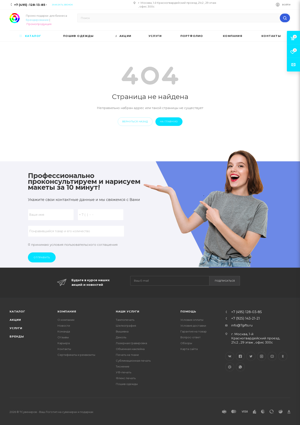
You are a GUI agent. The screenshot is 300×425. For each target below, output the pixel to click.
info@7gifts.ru (241, 325)
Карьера (64, 343)
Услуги (16, 328)
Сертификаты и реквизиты (76, 354)
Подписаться (225, 280)
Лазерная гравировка (131, 343)
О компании (66, 319)
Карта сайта (189, 349)
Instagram (261, 356)
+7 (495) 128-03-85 (246, 312)
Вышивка (122, 331)
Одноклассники (282, 356)
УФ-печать (123, 372)
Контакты (64, 349)
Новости (64, 325)
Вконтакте (229, 356)
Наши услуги (127, 311)
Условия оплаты (191, 319)
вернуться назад (135, 121)
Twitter (250, 356)
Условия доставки (193, 325)
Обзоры (186, 343)
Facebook (240, 356)
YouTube (272, 356)
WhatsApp (240, 366)
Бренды (17, 336)
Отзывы (63, 337)
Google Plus (229, 366)
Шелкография (126, 325)
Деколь (121, 337)
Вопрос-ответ (190, 337)
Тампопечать (125, 319)
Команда (64, 331)
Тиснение (122, 366)
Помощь (188, 311)
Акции (15, 319)
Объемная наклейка (130, 349)
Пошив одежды (127, 384)
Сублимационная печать (133, 360)
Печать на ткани (127, 354)
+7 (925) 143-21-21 (245, 318)
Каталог (17, 311)
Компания (67, 311)
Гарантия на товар (193, 331)
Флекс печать (126, 378)
